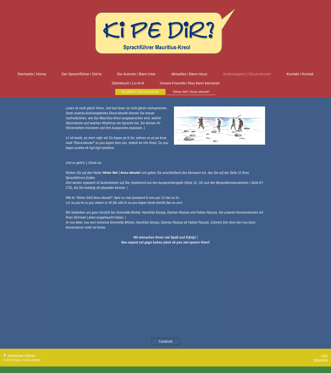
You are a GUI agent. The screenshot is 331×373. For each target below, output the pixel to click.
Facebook (165, 341)
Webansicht (321, 360)
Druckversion (13, 355)
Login (324, 355)
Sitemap (30, 355)
